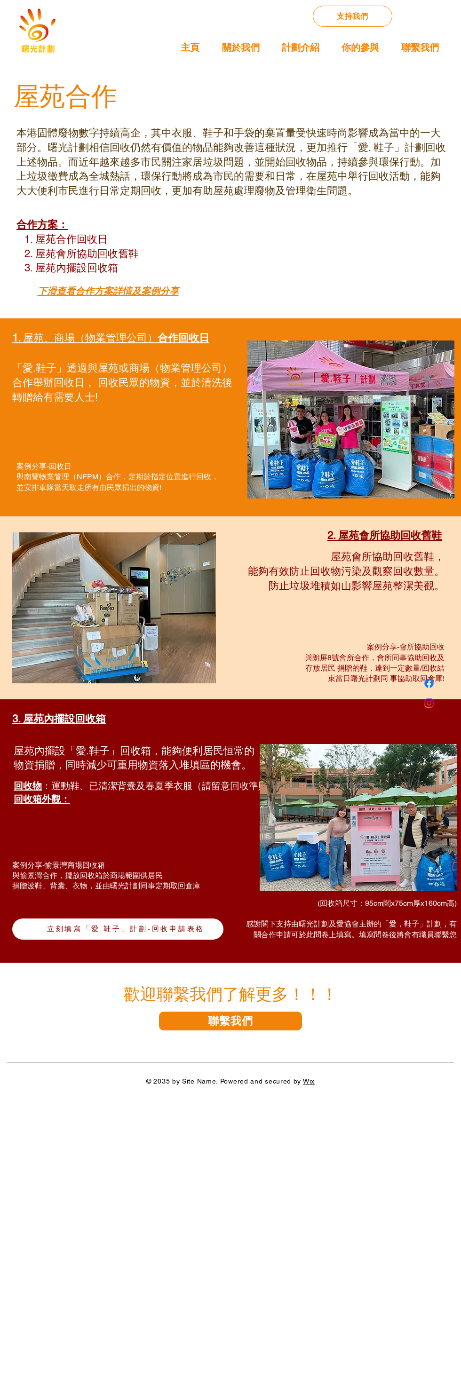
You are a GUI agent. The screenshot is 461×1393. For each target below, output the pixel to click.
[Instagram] (429, 703)
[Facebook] (429, 683)
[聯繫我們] (230, 1021)
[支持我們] (352, 16)
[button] (296, 44)
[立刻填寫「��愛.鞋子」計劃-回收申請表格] (117, 929)
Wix (309, 1081)
